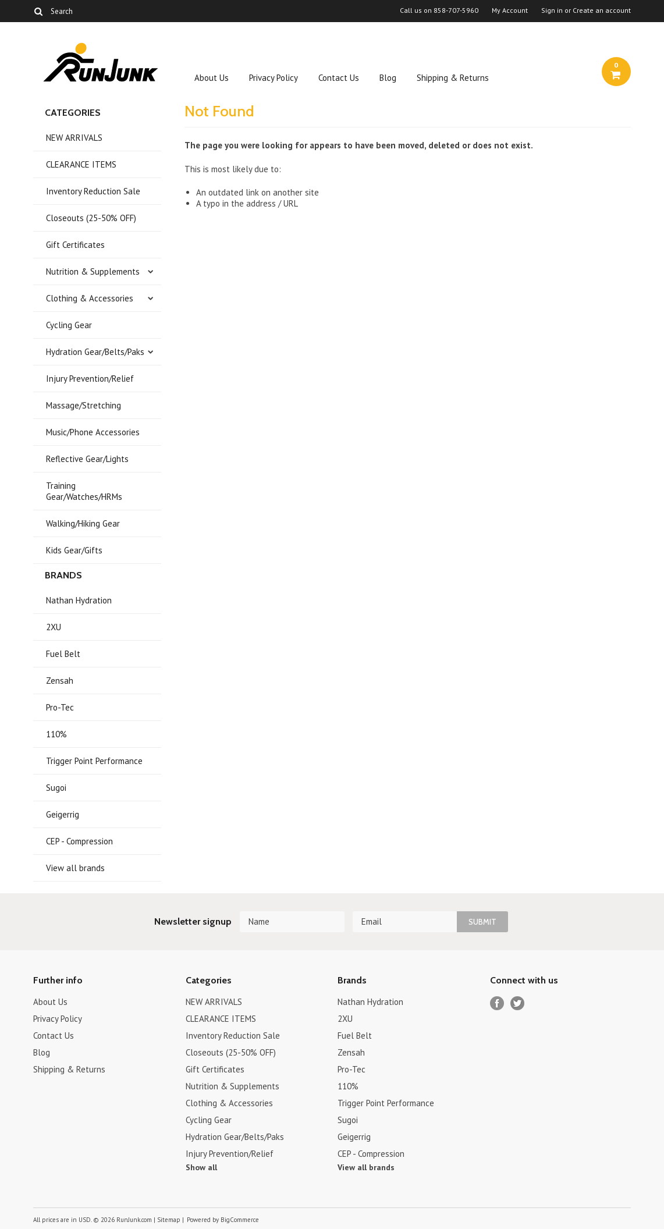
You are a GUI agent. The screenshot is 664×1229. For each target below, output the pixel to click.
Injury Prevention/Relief (90, 378)
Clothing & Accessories (89, 298)
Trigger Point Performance (94, 760)
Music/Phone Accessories (93, 432)
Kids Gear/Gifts (74, 550)
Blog (387, 77)
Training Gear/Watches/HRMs (84, 491)
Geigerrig (62, 814)
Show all (201, 1167)
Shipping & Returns (453, 77)
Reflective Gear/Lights (87, 458)
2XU (53, 627)
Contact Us (338, 77)
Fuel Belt (63, 653)
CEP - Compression (79, 841)
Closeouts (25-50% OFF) (91, 217)
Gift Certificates (75, 244)
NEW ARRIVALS (74, 137)
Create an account (602, 10)
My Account (510, 10)
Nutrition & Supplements (93, 271)
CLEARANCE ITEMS (81, 164)
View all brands (75, 867)
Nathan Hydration (79, 600)
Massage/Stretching (83, 405)
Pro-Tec (60, 707)
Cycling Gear (69, 325)
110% (56, 734)
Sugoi (56, 787)
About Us (211, 77)
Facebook (497, 1003)
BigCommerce (240, 1220)
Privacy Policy (273, 77)
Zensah (59, 680)
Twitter (517, 1003)
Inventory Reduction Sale (93, 191)
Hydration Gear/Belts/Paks (95, 351)
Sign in (552, 10)
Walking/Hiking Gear (83, 523)
